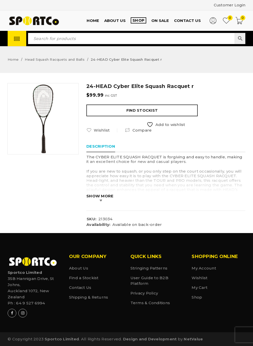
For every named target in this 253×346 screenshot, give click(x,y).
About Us (78, 268)
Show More (99, 196)
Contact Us (80, 287)
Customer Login (229, 5)
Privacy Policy (144, 293)
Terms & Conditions (150, 302)
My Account (204, 268)
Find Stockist (142, 110)
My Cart (199, 287)
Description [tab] (100, 146)
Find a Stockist (84, 277)
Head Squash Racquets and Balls (55, 59)
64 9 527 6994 (30, 303)
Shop (197, 297)
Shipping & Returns (88, 297)
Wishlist (199, 277)
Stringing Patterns (149, 268)
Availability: (98, 224)
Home (13, 59)
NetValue (193, 339)
